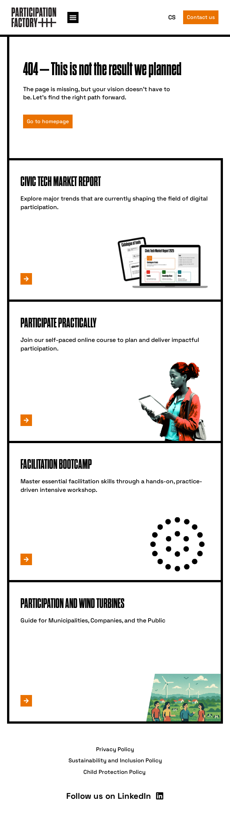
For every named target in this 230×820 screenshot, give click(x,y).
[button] (73, 17)
